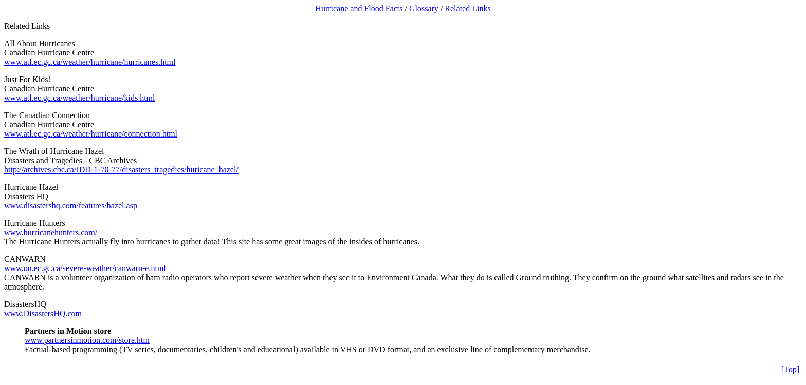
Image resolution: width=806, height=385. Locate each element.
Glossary (423, 8)
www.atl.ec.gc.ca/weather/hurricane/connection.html (90, 133)
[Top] (790, 369)
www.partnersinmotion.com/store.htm (87, 340)
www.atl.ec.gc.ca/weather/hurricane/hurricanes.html (89, 61)
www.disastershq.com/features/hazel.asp (70, 205)
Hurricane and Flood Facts (358, 8)
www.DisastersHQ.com (43, 313)
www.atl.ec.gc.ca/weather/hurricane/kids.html (79, 97)
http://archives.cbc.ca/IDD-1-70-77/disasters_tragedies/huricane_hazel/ (121, 169)
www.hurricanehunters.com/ (50, 232)
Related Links (467, 8)
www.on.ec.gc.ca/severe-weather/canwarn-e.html (85, 268)
